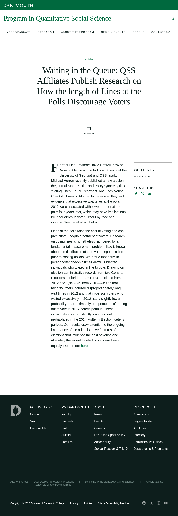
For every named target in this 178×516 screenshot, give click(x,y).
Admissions (141, 414)
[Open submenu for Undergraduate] (17, 32)
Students (67, 421)
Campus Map (39, 428)
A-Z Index (140, 428)
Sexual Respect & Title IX (111, 448)
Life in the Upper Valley (109, 435)
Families (67, 442)
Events (98, 421)
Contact (35, 414)
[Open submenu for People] (138, 32)
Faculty (66, 414)
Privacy (74, 503)
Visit (33, 421)
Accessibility (102, 442)
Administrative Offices (148, 442)
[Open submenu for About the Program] (77, 32)
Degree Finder (143, 421)
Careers (99, 428)
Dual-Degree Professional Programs (54, 481)
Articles (89, 59)
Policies (88, 503)
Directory (139, 435)
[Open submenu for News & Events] (113, 32)
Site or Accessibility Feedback (114, 503)
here (84, 346)
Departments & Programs (151, 448)
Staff (64, 428)
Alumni (66, 435)
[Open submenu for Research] (46, 32)
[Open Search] (173, 18)
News (98, 414)
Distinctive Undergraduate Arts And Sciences (110, 481)
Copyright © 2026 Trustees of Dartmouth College (37, 503)
